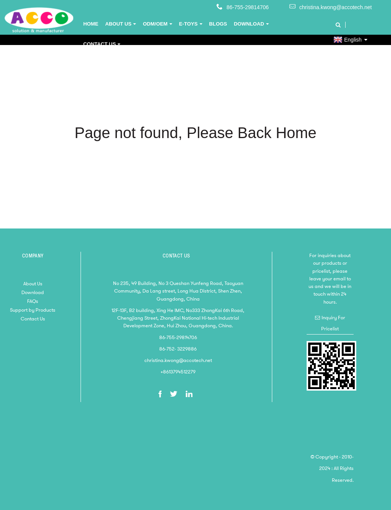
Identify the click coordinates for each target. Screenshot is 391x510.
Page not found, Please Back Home (195, 132)
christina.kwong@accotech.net (335, 7)
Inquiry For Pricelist (333, 323)
